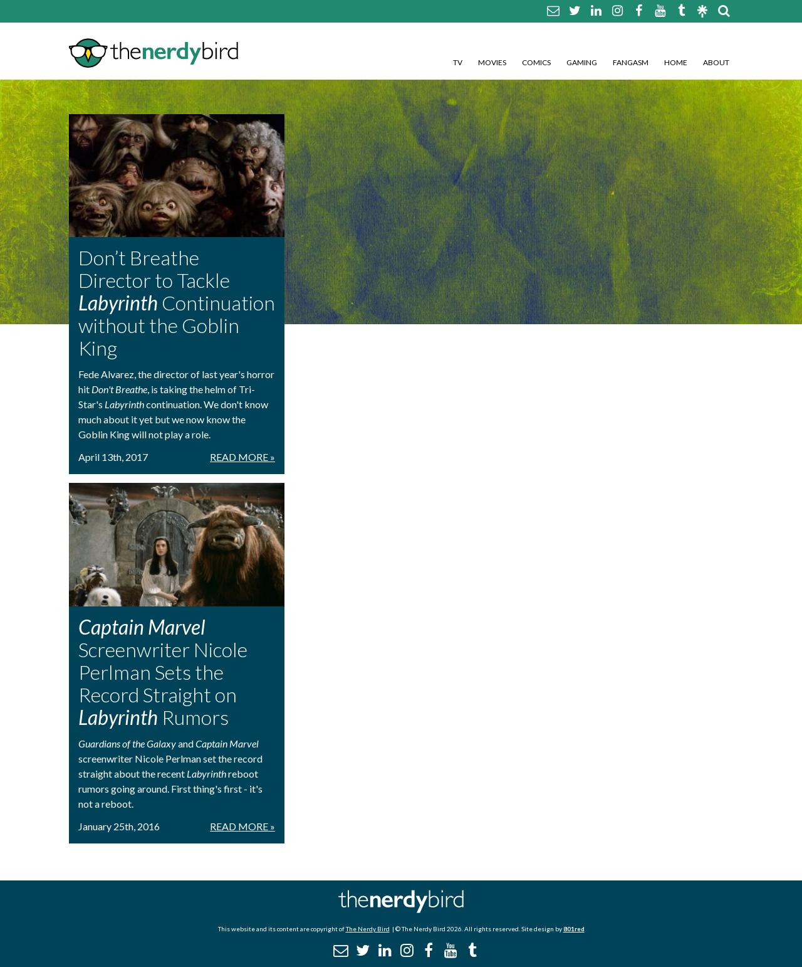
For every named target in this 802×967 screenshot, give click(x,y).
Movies (492, 62)
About (716, 62)
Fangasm (630, 62)
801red (574, 929)
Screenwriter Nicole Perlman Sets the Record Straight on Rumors (162, 672)
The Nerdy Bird (368, 929)
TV (457, 62)
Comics (536, 62)
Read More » (242, 457)
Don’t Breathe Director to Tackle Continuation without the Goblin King (176, 302)
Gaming (581, 62)
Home (675, 62)
